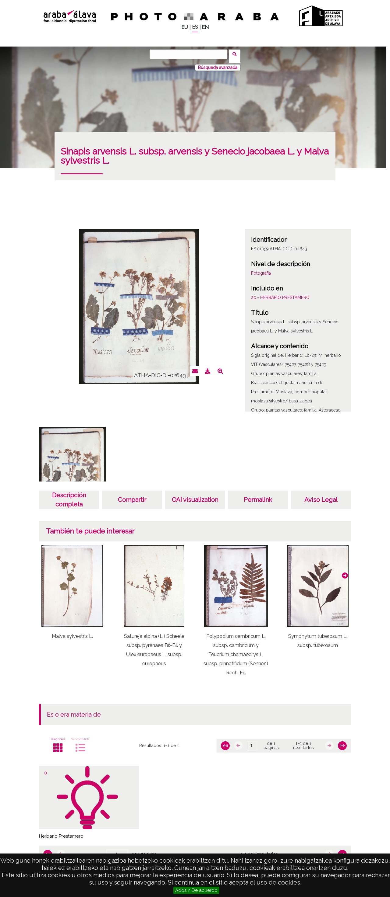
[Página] (251, 742)
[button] (345, 571)
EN (205, 27)
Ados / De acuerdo (196, 890)
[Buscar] (190, 54)
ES (195, 27)
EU (184, 27)
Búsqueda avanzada (217, 63)
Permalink (258, 495)
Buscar (236, 53)
